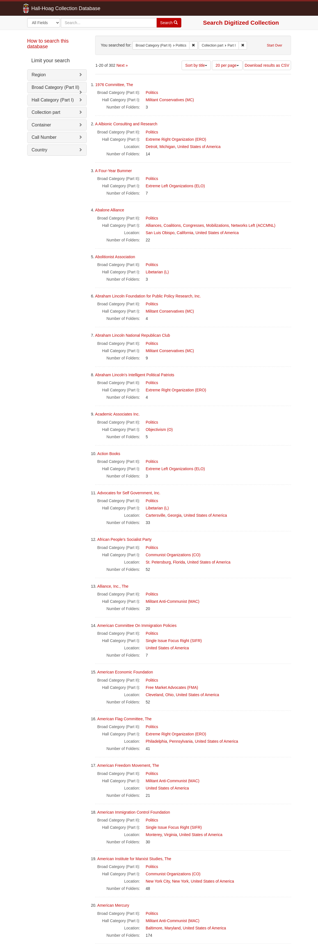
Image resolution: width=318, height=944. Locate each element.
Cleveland (154, 695)
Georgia (175, 515)
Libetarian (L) (157, 272)
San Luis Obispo (160, 232)
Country (39, 149)
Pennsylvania (181, 741)
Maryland (172, 928)
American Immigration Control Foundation (133, 812)
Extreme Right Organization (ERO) (176, 139)
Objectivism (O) (159, 429)
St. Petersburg (158, 562)
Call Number (44, 137)
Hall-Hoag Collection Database (48, 8)
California (185, 232)
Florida (179, 562)
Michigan (167, 146)
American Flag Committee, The (124, 719)
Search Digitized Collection (241, 22)
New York (180, 881)
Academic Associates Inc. (117, 414)
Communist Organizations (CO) (173, 555)
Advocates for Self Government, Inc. (129, 493)
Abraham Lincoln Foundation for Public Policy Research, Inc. (148, 296)
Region (39, 74)
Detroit (151, 146)
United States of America (199, 146)
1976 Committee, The (114, 84)
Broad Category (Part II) (55, 87)
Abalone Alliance (109, 210)
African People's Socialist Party (124, 539)
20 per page (227, 65)
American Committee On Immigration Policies (137, 625)
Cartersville (155, 515)
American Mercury (113, 905)
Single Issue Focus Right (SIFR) (174, 640)
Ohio (169, 695)
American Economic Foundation (125, 672)
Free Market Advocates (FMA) (172, 687)
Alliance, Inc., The (113, 586)
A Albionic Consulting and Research (126, 124)
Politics (152, 92)
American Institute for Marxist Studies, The (134, 859)
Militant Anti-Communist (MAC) (172, 601)
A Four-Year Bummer (113, 171)
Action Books (108, 453)
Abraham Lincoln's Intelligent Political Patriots (134, 375)
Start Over (274, 45)
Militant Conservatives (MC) (170, 100)
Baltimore (154, 928)
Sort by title (196, 65)
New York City (158, 881)
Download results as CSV (267, 65)
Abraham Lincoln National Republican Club (132, 335)
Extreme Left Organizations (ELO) (175, 186)
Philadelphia (156, 741)
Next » (122, 65)
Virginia (170, 834)
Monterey (154, 834)
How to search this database (48, 43)
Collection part (46, 112)
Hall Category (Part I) (53, 100)
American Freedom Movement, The (128, 765)
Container (41, 125)
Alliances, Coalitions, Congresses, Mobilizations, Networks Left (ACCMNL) (210, 225)
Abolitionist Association (115, 257)
